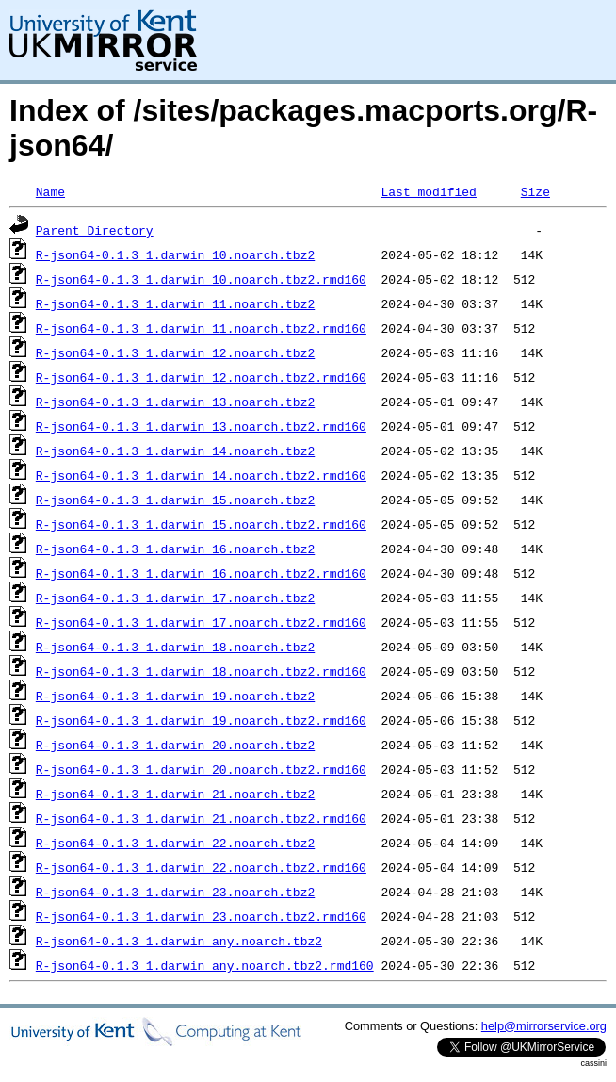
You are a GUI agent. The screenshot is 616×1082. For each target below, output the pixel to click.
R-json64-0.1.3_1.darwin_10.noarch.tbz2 (175, 254)
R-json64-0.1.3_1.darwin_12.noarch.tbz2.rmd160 (201, 377)
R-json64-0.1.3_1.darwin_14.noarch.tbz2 (175, 450)
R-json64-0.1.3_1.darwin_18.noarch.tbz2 (175, 646)
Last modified (428, 191)
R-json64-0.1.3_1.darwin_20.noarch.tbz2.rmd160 (201, 769)
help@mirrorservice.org (544, 1026)
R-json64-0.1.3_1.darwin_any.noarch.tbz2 (179, 940)
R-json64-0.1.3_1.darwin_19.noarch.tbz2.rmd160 (201, 720)
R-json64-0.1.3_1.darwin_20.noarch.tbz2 (175, 744)
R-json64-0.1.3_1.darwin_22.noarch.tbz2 (175, 842)
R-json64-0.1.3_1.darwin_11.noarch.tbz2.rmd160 (201, 328)
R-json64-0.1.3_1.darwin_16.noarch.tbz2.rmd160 (201, 573)
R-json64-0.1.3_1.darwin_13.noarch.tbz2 (175, 401)
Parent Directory (95, 229)
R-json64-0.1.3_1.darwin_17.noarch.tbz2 (175, 597)
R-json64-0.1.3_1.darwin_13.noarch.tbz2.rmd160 (201, 426)
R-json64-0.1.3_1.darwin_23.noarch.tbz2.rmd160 (201, 916)
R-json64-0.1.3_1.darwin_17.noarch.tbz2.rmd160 (201, 622)
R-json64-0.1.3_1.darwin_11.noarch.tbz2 (175, 303)
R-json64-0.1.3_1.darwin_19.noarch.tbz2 (175, 695)
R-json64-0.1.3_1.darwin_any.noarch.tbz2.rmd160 (205, 965)
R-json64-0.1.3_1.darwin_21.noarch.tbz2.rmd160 (201, 818)
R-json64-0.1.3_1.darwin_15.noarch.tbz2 (175, 499)
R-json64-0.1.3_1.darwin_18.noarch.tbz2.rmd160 (201, 671)
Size (535, 191)
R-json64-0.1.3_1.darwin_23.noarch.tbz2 (175, 891)
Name (50, 191)
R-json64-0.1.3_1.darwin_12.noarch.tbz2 (175, 352)
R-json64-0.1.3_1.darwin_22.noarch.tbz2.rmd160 (201, 867)
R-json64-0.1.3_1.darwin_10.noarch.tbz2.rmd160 (201, 278)
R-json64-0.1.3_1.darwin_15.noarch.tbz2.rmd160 (201, 524)
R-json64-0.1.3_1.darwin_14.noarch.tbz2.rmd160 (201, 475)
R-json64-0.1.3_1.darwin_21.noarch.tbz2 (175, 793)
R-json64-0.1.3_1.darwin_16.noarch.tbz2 (175, 548)
